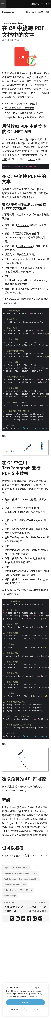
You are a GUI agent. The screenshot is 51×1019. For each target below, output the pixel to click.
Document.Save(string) (29, 288)
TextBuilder (26, 267)
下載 (4, 159)
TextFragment (25, 246)
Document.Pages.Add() (17, 237)
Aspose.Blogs (16, 23)
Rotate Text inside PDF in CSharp (18, 890)
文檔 (13, 830)
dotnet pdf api (10, 896)
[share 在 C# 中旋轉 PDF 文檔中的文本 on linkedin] (18, 919)
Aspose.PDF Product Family (15, 868)
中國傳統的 (32, 4)
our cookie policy (32, 996)
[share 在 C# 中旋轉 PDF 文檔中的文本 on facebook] (29, 919)
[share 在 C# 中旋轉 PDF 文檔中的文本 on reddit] (23, 919)
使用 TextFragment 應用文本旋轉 (25, 112)
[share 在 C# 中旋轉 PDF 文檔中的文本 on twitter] (12, 919)
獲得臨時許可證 (23, 786)
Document (23, 225)
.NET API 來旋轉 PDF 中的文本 (21, 103)
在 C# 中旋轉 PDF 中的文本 (19, 108)
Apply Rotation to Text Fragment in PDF (20, 873)
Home (6, 12)
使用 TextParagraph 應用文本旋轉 (25, 117)
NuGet (31, 159)
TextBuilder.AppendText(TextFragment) (26, 280)
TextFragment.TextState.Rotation (28, 259)
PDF (4, 73)
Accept (25, 1002)
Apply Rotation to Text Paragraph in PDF (21, 879)
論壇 (36, 834)
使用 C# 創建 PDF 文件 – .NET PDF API (26, 855)
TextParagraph (23, 484)
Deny (35, 1010)
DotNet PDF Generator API (15, 884)
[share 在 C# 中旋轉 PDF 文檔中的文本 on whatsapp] (35, 919)
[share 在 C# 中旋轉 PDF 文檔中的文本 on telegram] (40, 919)
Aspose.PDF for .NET (13, 139)
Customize (15, 1010)
